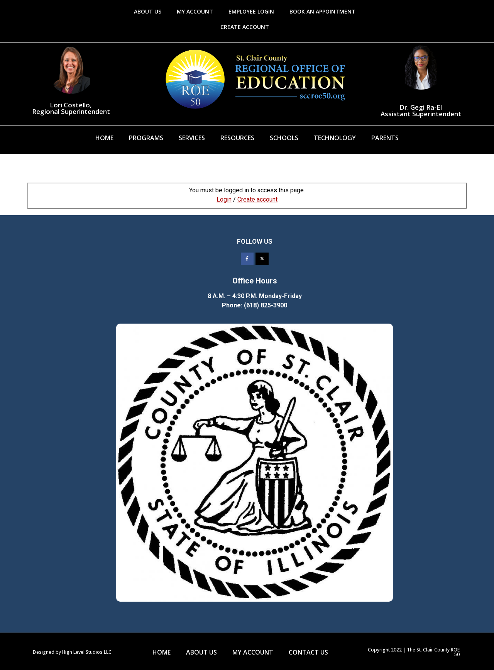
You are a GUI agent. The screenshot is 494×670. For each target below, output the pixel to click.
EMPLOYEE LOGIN (251, 11)
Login (224, 199)
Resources (237, 138)
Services (192, 138)
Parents (385, 138)
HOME (161, 652)
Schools (284, 138)
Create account (257, 199)
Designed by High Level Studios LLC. (73, 652)
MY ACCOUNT (195, 11)
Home (104, 138)
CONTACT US (308, 652)
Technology (335, 138)
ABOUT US (147, 11)
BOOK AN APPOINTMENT (322, 11)
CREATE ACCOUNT (244, 27)
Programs (146, 138)
